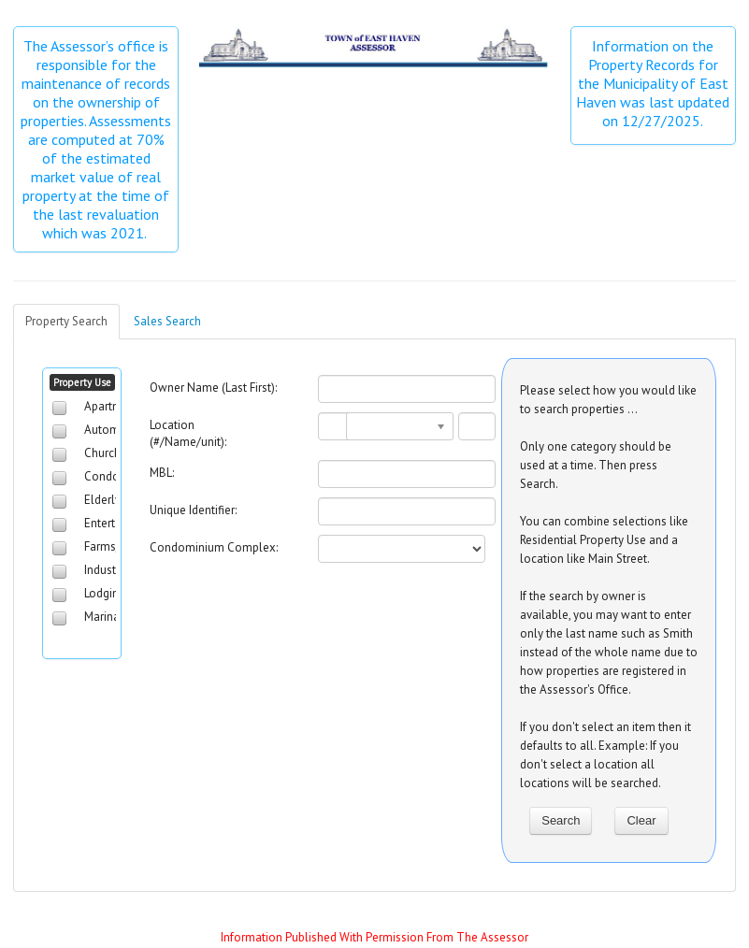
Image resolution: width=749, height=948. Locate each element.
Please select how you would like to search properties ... (608, 399)
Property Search (66, 321)
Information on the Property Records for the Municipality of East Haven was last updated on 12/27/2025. (653, 83)
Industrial (108, 570)
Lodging (104, 593)
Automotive (115, 430)
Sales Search (167, 321)
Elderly (102, 500)
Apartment (111, 406)
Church (102, 453)
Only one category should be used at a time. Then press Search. (595, 465)
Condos (104, 476)
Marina (102, 617)
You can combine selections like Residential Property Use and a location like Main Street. (604, 540)
